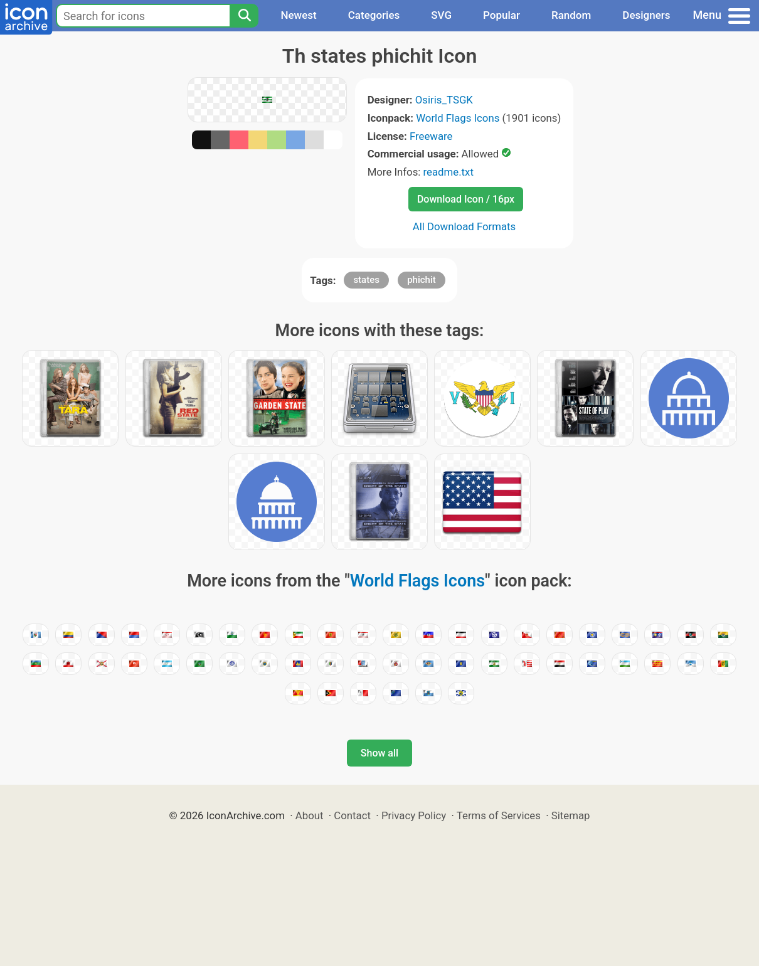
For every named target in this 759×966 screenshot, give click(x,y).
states (366, 279)
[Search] (244, 16)
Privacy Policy (413, 815)
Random (571, 15)
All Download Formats (464, 226)
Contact (352, 815)
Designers (646, 15)
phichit (421, 279)
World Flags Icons (457, 118)
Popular (501, 15)
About (309, 815)
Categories (374, 15)
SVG (441, 15)
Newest (298, 15)
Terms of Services (499, 815)
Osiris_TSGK (444, 99)
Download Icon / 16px (465, 199)
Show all (379, 753)
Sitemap (570, 815)
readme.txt (448, 172)
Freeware (431, 136)
